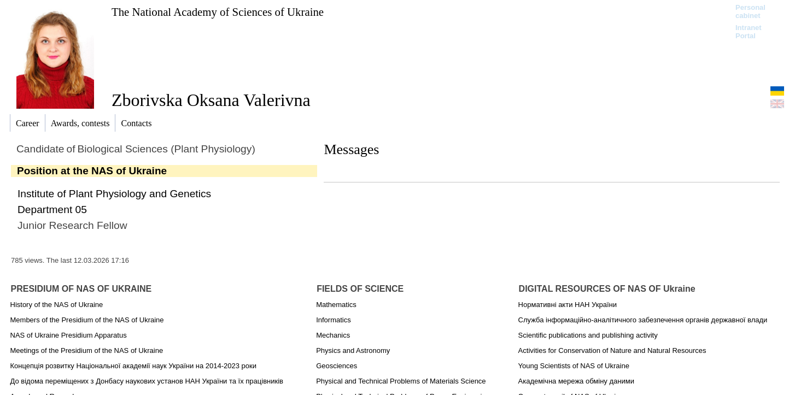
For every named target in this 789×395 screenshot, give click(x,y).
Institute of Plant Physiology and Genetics (114, 193)
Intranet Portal (748, 31)
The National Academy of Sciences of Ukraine (218, 11)
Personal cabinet (750, 11)
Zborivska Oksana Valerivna (211, 100)
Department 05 (52, 209)
